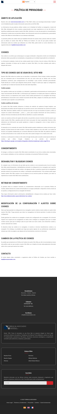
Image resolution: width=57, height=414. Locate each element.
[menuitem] (16, 356)
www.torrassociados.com (17, 22)
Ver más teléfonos (28, 306)
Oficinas (6, 360)
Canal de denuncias (45, 402)
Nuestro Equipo (8, 358)
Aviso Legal (10, 402)
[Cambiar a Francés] (32, 407)
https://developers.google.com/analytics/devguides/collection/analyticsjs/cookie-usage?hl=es (25, 141)
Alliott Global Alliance (34, 360)
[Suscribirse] (50, 383)
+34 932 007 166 (28, 303)
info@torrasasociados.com (28, 315)
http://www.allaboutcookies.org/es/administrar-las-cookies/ (16, 196)
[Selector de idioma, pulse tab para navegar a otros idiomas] (28, 2)
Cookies (37, 402)
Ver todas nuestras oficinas (28, 295)
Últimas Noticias (32, 358)
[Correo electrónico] (25, 383)
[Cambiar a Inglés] (28, 407)
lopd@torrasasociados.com (18, 45)
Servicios (30, 355)
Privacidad (30, 402)
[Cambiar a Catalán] (25, 407)
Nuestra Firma (7, 355)
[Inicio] (2, 2)
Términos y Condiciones (20, 402)
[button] (54, 2)
